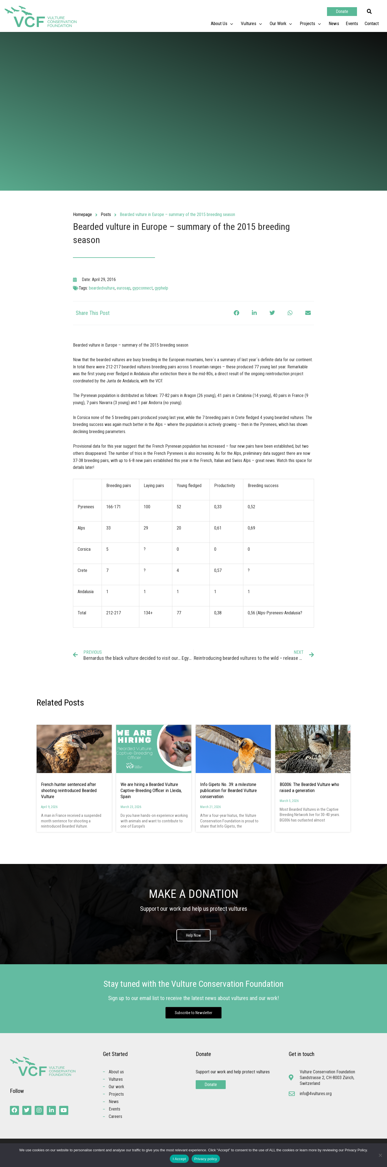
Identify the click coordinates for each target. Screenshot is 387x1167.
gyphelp (161, 288)
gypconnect (142, 288)
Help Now (193, 935)
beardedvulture (102, 288)
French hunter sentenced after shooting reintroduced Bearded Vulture (69, 790)
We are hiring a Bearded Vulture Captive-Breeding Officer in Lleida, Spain (151, 790)
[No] (380, 1155)
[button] (369, 11)
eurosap (123, 288)
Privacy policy (205, 1159)
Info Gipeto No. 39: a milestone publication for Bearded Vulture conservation (228, 790)
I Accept (179, 1159)
